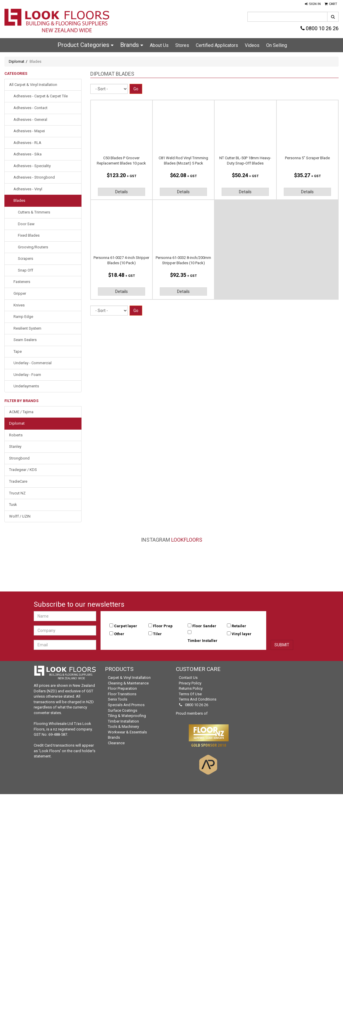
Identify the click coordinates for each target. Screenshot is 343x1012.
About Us (159, 45)
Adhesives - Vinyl (27, 189)
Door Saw (26, 224)
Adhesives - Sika (27, 154)
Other (119, 634)
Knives (19, 305)
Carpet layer (125, 626)
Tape (17, 351)
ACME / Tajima (21, 412)
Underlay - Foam (27, 374)
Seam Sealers (25, 340)
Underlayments (26, 386)
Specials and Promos (126, 705)
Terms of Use (190, 694)
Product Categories (85, 44)
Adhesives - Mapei (29, 131)
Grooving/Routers (33, 247)
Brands (131, 44)
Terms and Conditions (197, 699)
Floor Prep (163, 626)
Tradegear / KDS (23, 469)
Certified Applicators (217, 45)
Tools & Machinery (123, 726)
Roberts (16, 435)
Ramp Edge (23, 316)
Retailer (239, 626)
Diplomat (16, 61)
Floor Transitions (122, 694)
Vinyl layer (242, 634)
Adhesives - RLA (27, 142)
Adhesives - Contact (30, 108)
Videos (252, 45)
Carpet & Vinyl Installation (129, 677)
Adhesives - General (30, 119)
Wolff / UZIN (19, 516)
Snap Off (25, 270)
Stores (182, 45)
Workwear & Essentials (127, 732)
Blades (19, 200)
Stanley (15, 446)
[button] (312, 4)
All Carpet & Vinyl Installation (33, 84)
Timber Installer (203, 640)
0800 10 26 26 (319, 28)
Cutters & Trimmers (34, 212)
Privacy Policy (190, 683)
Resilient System (27, 328)
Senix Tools (117, 699)
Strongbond (19, 458)
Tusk (13, 504)
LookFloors (186, 540)
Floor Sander (204, 626)
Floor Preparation (122, 688)
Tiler (157, 634)
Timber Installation (123, 721)
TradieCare (18, 481)
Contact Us (188, 677)
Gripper (19, 293)
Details (121, 191)
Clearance (116, 743)
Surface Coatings (122, 710)
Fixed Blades (29, 235)
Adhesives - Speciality (32, 166)
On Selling (276, 45)
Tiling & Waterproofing (127, 715)
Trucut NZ (17, 493)
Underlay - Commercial (32, 363)
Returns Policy (191, 688)
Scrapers (25, 258)
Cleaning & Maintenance (128, 683)
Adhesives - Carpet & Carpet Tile (40, 96)
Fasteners (21, 281)
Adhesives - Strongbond (34, 177)
